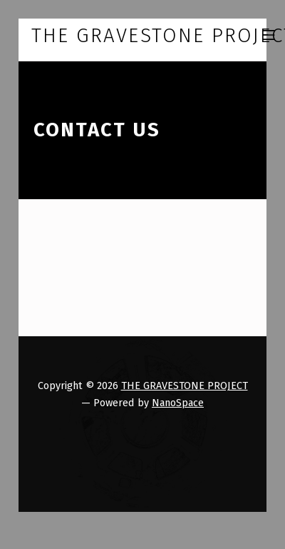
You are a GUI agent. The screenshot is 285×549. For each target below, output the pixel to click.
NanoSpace (178, 402)
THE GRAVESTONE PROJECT (184, 385)
